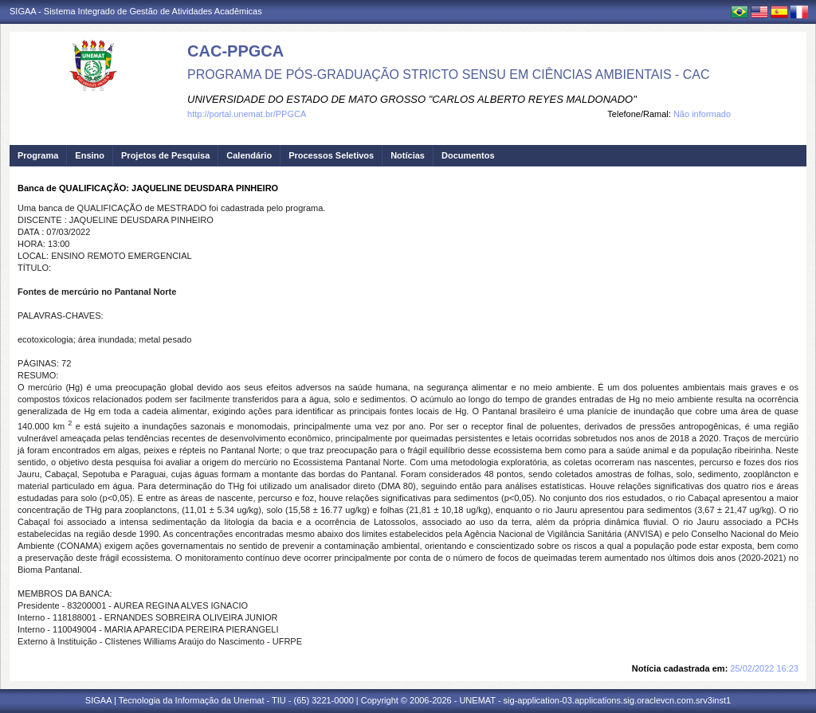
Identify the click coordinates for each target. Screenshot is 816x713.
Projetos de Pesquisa (165, 155)
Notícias (407, 155)
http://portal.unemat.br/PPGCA (246, 114)
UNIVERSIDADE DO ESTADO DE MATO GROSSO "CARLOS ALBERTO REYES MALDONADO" (412, 99)
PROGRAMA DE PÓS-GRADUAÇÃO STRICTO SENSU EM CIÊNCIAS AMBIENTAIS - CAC (448, 74)
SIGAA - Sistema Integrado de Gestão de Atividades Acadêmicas (136, 11)
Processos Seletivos (331, 155)
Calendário (249, 155)
